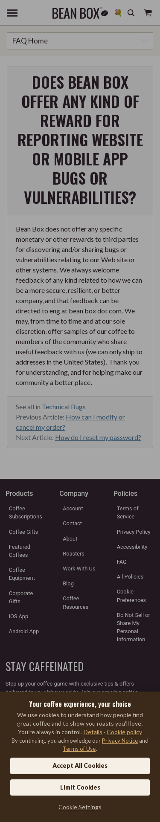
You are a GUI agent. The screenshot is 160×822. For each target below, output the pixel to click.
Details (93, 731)
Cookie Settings (80, 806)
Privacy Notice (120, 740)
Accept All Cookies (80, 765)
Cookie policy (124, 731)
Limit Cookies (80, 787)
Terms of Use (79, 748)
